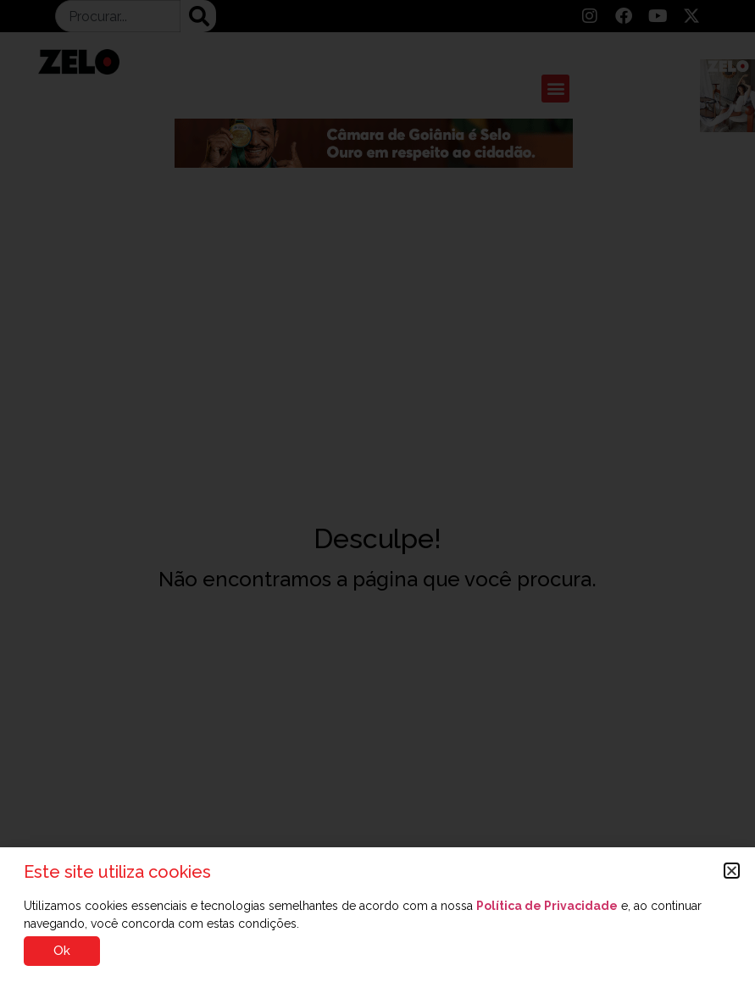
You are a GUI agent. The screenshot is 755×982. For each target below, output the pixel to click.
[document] (377, 491)
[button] (731, 870)
